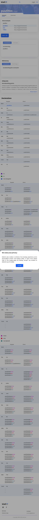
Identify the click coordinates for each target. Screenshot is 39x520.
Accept (19, 265)
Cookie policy (12, 260)
